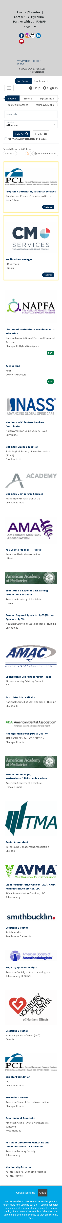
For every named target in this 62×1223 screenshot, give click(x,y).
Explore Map (47, 98)
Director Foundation (18, 1076)
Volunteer (34, 12)
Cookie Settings (25, 1192)
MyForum (37, 17)
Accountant (13, 365)
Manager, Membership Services (24, 493)
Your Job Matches (18, 104)
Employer (39, 81)
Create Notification (45, 153)
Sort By (9, 153)
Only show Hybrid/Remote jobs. (27, 138)
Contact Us (21, 17)
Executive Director (17, 927)
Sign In (50, 88)
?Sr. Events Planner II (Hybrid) (24, 549)
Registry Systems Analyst (21, 967)
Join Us (21, 12)
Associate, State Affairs (20, 697)
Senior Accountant (17, 842)
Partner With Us (23, 21)
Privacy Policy (23, 61)
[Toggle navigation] (9, 88)
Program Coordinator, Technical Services (31, 191)
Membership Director (18, 1167)
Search (12, 98)
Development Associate (20, 1118)
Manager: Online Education (22, 446)
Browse (27, 98)
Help (34, 88)
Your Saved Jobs (45, 104)
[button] (41, 133)
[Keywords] (31, 114)
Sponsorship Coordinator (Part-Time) (28, 676)
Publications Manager (19, 259)
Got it (42, 1192)
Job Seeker (23, 81)
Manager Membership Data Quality (27, 733)
